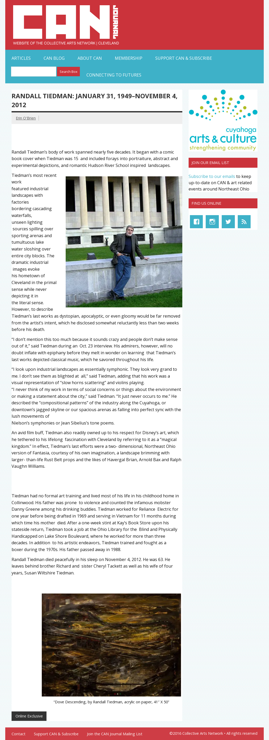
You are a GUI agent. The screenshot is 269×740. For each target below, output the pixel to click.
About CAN (89, 58)
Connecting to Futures (113, 75)
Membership (128, 58)
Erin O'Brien (26, 118)
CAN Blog (54, 58)
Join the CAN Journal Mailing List (114, 734)
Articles (21, 58)
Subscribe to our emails (212, 176)
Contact (18, 734)
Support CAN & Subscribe (183, 58)
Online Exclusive (29, 716)
